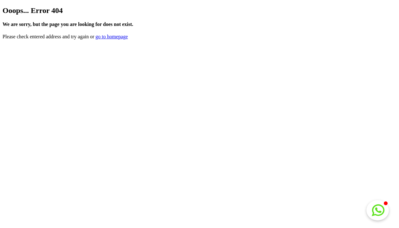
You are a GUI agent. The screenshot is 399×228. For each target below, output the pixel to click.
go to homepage (111, 36)
